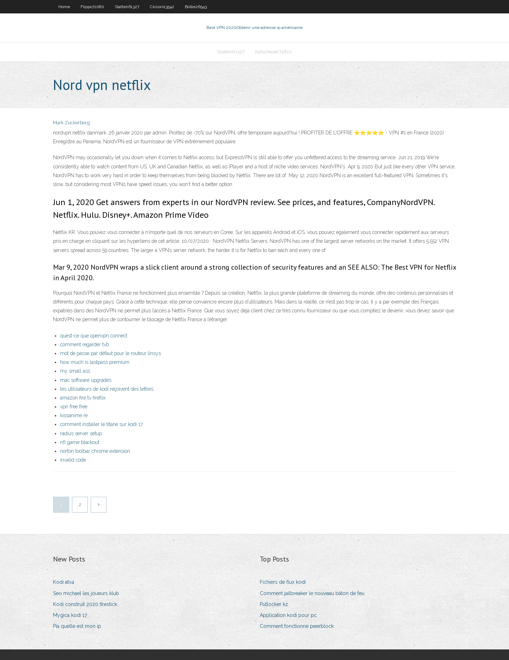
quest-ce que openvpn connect (93, 335)
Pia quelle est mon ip (77, 626)
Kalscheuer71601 (273, 51)
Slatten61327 (127, 6)
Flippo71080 (92, 6)
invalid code (73, 460)
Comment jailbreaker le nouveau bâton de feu (312, 593)
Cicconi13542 (162, 6)
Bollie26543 (196, 6)
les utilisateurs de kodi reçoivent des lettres (106, 389)
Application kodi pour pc (288, 615)
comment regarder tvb (84, 344)
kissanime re (74, 415)
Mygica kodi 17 (70, 615)
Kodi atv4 (63, 582)
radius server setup (81, 433)
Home (64, 6)
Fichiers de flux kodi (283, 582)
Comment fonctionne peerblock (297, 626)
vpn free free (73, 406)
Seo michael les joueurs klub (86, 593)
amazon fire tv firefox (83, 398)
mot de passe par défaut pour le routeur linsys (110, 353)
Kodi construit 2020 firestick (85, 604)
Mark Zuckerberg (71, 122)
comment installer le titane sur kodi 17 (101, 424)
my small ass (75, 371)
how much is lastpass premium (94, 362)
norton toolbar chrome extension (95, 451)
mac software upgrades (85, 380)
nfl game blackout (79, 442)
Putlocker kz (274, 604)
